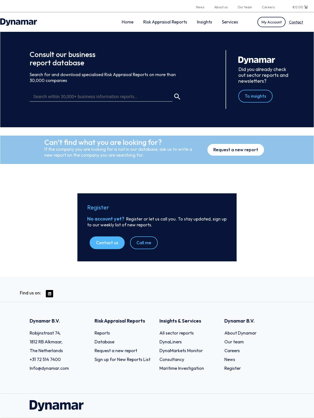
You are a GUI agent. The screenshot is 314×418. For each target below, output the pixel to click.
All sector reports (176, 333)
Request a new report (116, 350)
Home (127, 22)
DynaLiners (170, 342)
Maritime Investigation (181, 368)
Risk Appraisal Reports (165, 22)
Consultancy (171, 359)
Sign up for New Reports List (122, 359)
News (200, 7)
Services (230, 22)
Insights (204, 22)
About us (221, 7)
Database (104, 342)
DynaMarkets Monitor (181, 350)
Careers (268, 7)
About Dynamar (240, 333)
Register (232, 368)
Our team (245, 7)
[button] (107, 242)
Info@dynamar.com (49, 368)
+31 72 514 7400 (45, 359)
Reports (102, 333)
